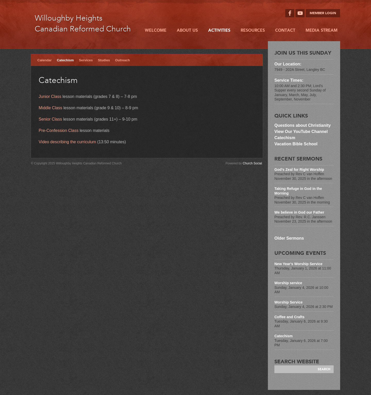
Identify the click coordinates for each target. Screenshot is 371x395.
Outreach (122, 60)
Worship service (288, 283)
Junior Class (50, 96)
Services (86, 60)
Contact (285, 30)
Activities (219, 30)
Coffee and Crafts (289, 317)
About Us (187, 30)
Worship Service (288, 302)
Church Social (252, 163)
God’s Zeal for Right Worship (299, 169)
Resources (253, 30)
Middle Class (50, 108)
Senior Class (50, 119)
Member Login (323, 13)
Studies (104, 60)
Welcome (155, 30)
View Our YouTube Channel (301, 131)
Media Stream (322, 30)
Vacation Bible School (295, 144)
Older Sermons (289, 238)
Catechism (65, 60)
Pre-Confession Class (59, 130)
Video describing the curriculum (67, 142)
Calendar (44, 60)
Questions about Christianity (303, 125)
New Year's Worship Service (298, 264)
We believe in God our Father (299, 212)
